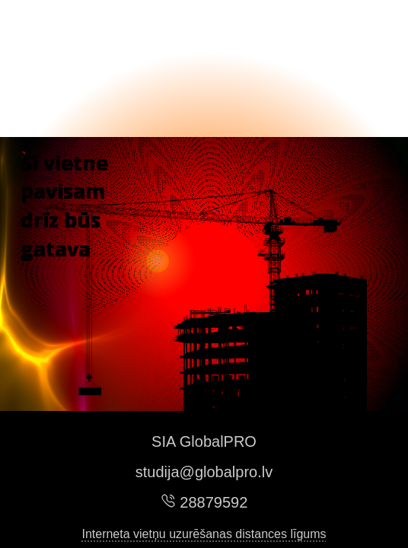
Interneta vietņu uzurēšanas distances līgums (203, 533)
